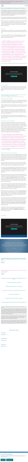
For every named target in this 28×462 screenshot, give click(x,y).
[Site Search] (24, 6)
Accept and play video (14, 76)
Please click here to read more (5, 2)
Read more (2, 262)
